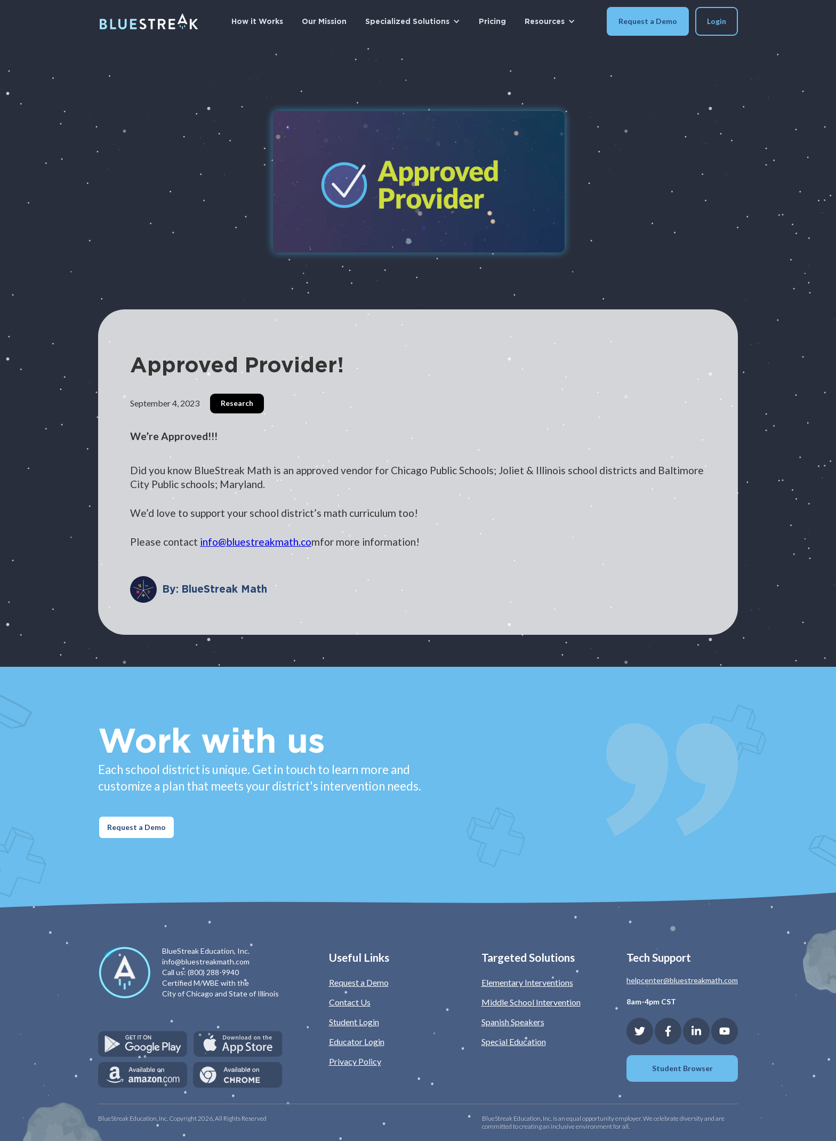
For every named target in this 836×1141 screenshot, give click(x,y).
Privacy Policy (355, 1061)
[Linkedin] (696, 1031)
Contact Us (350, 1002)
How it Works (257, 21)
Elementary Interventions (527, 982)
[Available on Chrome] (238, 1075)
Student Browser (682, 1068)
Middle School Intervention (531, 1002)
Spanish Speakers (512, 1022)
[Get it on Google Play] (142, 1044)
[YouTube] (724, 1031)
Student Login (354, 1022)
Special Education (513, 1041)
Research (237, 403)
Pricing (492, 21)
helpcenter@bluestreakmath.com (682, 980)
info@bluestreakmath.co (255, 542)
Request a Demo (647, 21)
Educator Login (356, 1041)
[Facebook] (668, 1031)
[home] (148, 21)
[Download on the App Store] (238, 1044)
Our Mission (324, 21)
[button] (412, 21)
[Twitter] (639, 1031)
